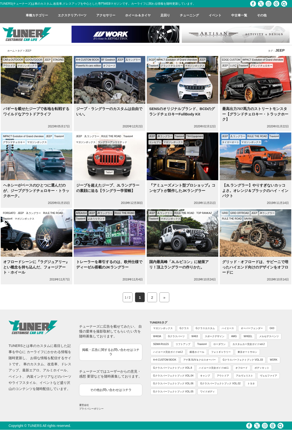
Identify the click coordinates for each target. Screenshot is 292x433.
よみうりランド (96, 218)
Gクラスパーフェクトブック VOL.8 (172, 367)
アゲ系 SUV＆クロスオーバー (199, 359)
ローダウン (219, 344)
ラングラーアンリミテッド (112, 142)
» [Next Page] (164, 297)
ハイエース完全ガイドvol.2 (168, 352)
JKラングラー (164, 136)
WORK (273, 359)
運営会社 (84, 405)
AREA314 (81, 213)
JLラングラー (133, 59)
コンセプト (155, 142)
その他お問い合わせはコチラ (111, 390)
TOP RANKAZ (204, 213)
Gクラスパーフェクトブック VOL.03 (243, 359)
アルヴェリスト (244, 375)
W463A (157, 336)
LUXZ (233, 65)
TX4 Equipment (194, 136)
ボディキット (262, 367)
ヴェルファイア (268, 375)
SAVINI (248, 218)
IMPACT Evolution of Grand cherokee (176, 59)
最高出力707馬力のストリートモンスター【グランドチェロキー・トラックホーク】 (255, 114)
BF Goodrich (108, 59)
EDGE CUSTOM (231, 59)
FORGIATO (9, 213)
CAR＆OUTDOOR (13, 59)
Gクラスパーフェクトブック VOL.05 (173, 391)
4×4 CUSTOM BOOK (87, 59)
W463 (195, 336)
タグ (19, 50)
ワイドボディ (207, 391)
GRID (225, 213)
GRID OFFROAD (239, 213)
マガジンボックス (27, 65)
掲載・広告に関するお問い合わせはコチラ (110, 352)
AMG (234, 336)
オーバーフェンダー (252, 328)
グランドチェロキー (172, 65)
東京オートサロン (247, 352)
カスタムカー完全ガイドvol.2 (248, 344)
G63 (272, 328)
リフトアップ (183, 344)
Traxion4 (153, 65)
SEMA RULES (161, 344)
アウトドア (9, 65)
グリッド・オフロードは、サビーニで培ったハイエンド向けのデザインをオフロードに (255, 267)
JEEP (48, 59)
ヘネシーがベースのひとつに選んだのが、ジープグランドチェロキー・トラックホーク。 (36, 190)
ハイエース (228, 328)
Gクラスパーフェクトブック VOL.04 (173, 375)
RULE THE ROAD (111, 136)
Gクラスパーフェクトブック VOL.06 (173, 383)
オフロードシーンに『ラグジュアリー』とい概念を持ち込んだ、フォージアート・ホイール (36, 267)
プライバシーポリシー (91, 408)
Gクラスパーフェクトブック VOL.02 (220, 383)
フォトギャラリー (221, 352)
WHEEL (247, 336)
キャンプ (205, 375)
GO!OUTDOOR (33, 59)
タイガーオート (230, 142)
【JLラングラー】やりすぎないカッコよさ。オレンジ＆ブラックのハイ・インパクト (255, 190)
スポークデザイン (214, 336)
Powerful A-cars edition (88, 65)
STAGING (58, 59)
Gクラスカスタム (205, 328)
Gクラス (184, 328)
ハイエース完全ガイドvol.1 (214, 367)
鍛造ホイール (197, 352)
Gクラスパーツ (176, 336)
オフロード (109, 65)
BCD (151, 59)
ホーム (11, 50)
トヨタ (251, 383)
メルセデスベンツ (269, 336)
